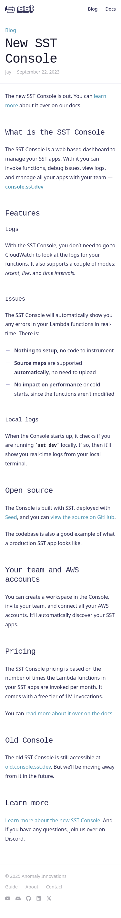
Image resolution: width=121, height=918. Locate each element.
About (31, 887)
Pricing (20, 651)
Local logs (21, 420)
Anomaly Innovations (44, 876)
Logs (11, 229)
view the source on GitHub (83, 517)
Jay (8, 72)
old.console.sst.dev (28, 766)
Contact (54, 887)
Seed (11, 517)
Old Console (29, 740)
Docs (111, 9)
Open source (29, 490)
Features (22, 213)
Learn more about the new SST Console (52, 820)
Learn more (26, 803)
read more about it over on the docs (69, 713)
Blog (92, 9)
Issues (15, 299)
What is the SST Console (55, 132)
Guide (11, 887)
